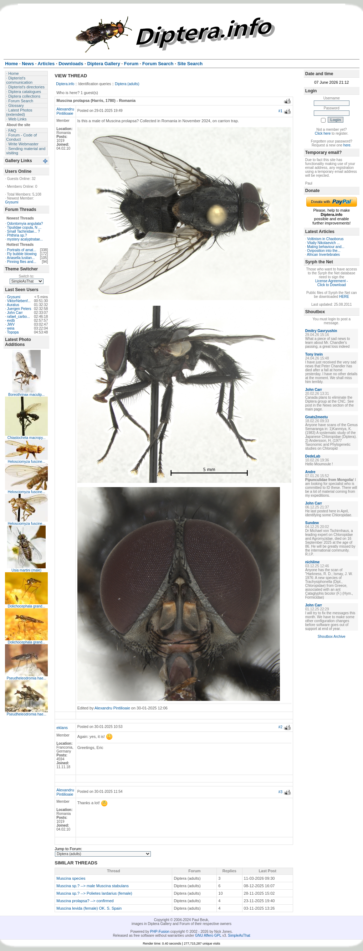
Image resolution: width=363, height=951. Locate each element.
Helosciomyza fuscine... (26, 462)
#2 (280, 727)
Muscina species (70, 878)
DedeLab (312, 456)
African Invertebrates (323, 255)
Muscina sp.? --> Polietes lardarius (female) (94, 893)
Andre (310, 472)
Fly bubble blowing (22, 254)
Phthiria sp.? (17, 235)
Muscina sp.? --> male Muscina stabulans (92, 886)
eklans (62, 727)
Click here (323, 133)
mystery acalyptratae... (25, 239)
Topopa (13, 332)
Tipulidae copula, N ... (24, 227)
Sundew (312, 523)
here (347, 145)
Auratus (13, 305)
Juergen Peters (19, 309)
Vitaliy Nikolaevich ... (323, 243)
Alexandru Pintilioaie (65, 111)
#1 (280, 111)
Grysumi (11, 202)
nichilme (312, 562)
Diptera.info (65, 84)
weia (11, 328)
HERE (344, 297)
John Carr (15, 313)
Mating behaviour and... (325, 247)
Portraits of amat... (21, 250)
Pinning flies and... (21, 262)
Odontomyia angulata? (25, 224)
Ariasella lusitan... (21, 258)
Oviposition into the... (323, 251)
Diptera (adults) (127, 84)
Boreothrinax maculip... (26, 395)
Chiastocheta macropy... (26, 438)
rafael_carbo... (18, 317)
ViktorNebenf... (19, 301)
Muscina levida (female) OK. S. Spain (89, 908)
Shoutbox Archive (332, 637)
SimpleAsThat (239, 935)
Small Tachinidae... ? (23, 231)
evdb (11, 320)
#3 (280, 792)
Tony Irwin (314, 354)
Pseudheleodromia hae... (26, 678)
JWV (11, 324)
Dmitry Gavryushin (321, 331)
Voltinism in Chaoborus (325, 239)
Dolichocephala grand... (26, 606)
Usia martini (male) (26, 570)
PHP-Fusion (159, 932)
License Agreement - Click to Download (331, 283)
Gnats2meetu (316, 417)
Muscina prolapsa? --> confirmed (85, 901)
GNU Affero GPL (208, 935)
